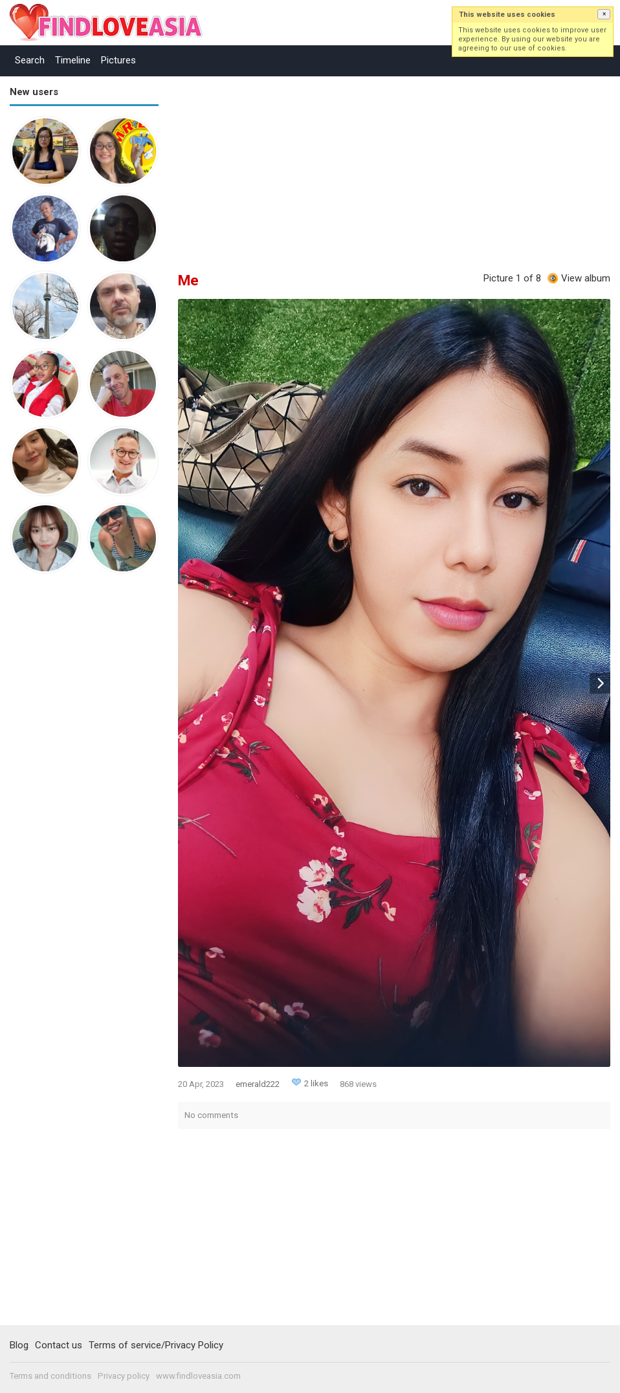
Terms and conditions (50, 1376)
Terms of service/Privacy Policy (156, 1345)
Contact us (58, 1345)
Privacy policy (123, 1376)
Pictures (118, 60)
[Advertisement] (61, 784)
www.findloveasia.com (198, 1376)
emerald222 (258, 1084)
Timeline (73, 60)
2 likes (316, 1083)
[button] (603, 14)
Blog (19, 1345)
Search (30, 60)
